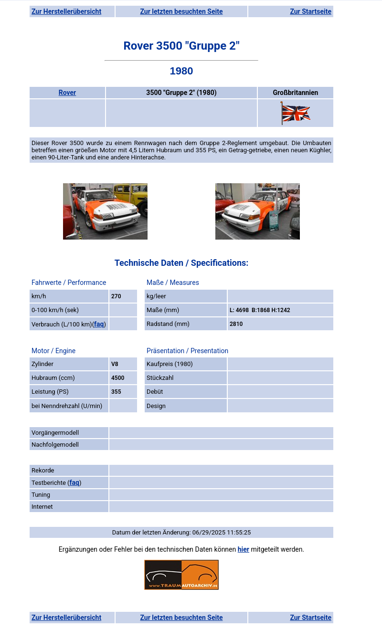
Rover (67, 92)
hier (243, 549)
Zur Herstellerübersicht (66, 11)
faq (99, 324)
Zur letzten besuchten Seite (181, 11)
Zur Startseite (310, 11)
